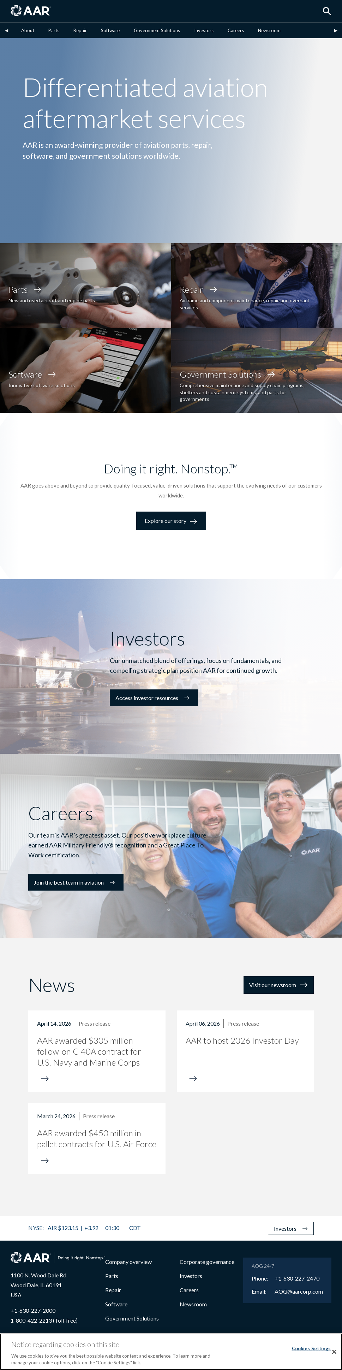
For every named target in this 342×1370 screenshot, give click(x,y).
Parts (53, 30)
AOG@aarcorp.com (299, 1291)
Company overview (128, 1261)
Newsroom (269, 30)
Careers (236, 30)
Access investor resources (153, 698)
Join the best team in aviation (76, 882)
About (27, 30)
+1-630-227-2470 (297, 1278)
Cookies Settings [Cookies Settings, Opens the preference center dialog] (311, 1348)
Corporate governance (207, 1261)
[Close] (334, 1352)
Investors (204, 30)
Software (110, 30)
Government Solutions (157, 30)
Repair (80, 30)
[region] (171, 1351)
